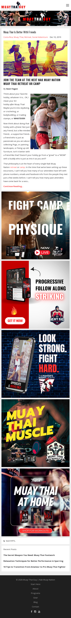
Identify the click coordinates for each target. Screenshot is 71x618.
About (35, 588)
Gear (35, 597)
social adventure (40, 37)
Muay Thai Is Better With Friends (19, 32)
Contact (35, 606)
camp (22, 167)
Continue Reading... (13, 186)
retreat (27, 37)
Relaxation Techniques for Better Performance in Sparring (33, 561)
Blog (35, 602)
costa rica (8, 37)
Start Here (35, 584)
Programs (35, 593)
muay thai (18, 37)
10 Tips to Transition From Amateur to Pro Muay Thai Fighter (34, 567)
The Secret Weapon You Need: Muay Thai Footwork (29, 555)
